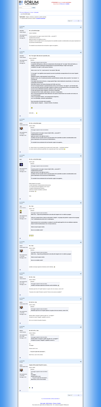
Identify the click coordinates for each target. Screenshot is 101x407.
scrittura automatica (55, 398)
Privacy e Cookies (57, 403)
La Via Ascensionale (46, 398)
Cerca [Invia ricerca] (33, 7)
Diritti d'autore (49, 403)
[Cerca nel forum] (25, 8)
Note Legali (42, 403)
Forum (32, 12)
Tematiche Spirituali (40, 18)
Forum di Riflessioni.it (25, 12)
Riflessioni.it (62, 3)
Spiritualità (36, 12)
